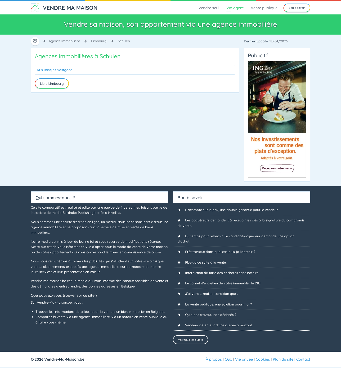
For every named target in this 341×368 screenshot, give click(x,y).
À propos (214, 360)
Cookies (263, 360)
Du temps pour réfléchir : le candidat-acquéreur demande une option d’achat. (236, 238)
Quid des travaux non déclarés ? (210, 315)
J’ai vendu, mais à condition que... (211, 294)
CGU (228, 360)
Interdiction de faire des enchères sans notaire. (222, 273)
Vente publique (264, 7)
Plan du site (283, 360)
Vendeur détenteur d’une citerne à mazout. (219, 325)
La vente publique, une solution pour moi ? (218, 304)
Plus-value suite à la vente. (206, 262)
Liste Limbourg (52, 83)
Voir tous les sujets (190, 340)
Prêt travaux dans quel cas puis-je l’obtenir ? (220, 252)
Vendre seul (208, 7)
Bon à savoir (297, 7)
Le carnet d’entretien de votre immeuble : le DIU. (223, 283)
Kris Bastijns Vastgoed (54, 70)
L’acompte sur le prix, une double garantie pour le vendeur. (231, 210)
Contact (303, 360)
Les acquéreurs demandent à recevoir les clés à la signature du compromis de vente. (241, 223)
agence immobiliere (64, 41)
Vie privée (244, 360)
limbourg (99, 41)
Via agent (235, 7)
